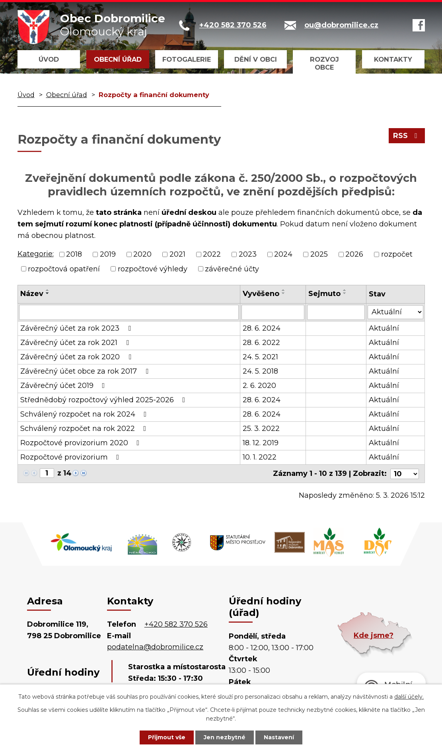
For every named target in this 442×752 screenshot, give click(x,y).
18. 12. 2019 (260, 442)
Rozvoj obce (324, 63)
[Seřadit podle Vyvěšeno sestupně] (283, 293)
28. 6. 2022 (261, 342)
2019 (108, 254)
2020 (142, 254)
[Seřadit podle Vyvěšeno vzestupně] (283, 290)
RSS (407, 135)
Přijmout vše (166, 737)
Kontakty (393, 59)
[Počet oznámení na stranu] (404, 473)
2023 (248, 254)
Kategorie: (36, 253)
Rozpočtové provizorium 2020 (81, 442)
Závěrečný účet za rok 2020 (77, 357)
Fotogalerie (186, 59)
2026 (354, 254)
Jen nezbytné (224, 737)
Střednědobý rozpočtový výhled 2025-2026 (104, 399)
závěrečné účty (232, 268)
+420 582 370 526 (176, 624)
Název (31, 293)
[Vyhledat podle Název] (129, 312)
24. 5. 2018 (260, 371)
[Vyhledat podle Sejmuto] (336, 312)
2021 (177, 254)
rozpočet (397, 254)
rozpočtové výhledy (152, 268)
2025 (319, 254)
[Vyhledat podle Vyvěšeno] (273, 312)
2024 (283, 254)
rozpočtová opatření (64, 268)
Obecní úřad (118, 59)
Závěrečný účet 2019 (64, 385)
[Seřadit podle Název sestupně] (47, 293)
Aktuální (384, 328)
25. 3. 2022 (261, 428)
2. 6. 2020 (259, 385)
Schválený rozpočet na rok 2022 (85, 428)
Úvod (49, 59)
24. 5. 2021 (260, 357)
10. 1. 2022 (259, 457)
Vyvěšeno (261, 293)
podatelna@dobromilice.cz (155, 647)
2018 (74, 254)
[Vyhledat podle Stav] (395, 312)
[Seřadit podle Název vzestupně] (47, 290)
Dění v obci (255, 59)
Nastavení (279, 737)
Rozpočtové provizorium (71, 457)
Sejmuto (325, 293)
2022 (212, 254)
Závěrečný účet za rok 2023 (77, 328)
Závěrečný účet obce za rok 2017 (86, 371)
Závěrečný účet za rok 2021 (76, 342)
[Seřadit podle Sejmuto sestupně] (345, 293)
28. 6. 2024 (261, 328)
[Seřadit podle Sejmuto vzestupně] (345, 290)
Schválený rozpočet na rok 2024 (85, 414)
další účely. (409, 696)
